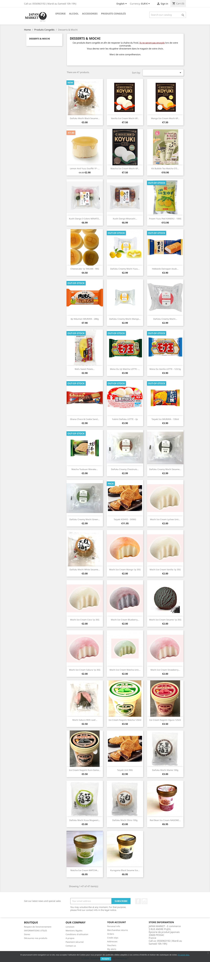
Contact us (71, 945)
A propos (70, 938)
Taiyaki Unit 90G (125, 770)
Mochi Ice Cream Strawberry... (165, 669)
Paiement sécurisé (75, 942)
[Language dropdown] (122, 4)
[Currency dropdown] (146, 4)
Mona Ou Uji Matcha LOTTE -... (125, 369)
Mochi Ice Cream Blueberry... (125, 619)
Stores (27, 934)
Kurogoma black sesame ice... (125, 870)
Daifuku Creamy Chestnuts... (125, 469)
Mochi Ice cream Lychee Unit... (165, 519)
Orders (110, 933)
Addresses (112, 941)
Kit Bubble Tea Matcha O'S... (165, 168)
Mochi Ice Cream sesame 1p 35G (165, 619)
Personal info (113, 926)
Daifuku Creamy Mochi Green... (84, 519)
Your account (116, 922)
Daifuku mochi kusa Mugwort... (84, 820)
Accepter (106, 958)
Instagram (144, 901)
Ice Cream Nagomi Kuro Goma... (84, 770)
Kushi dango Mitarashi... (125, 218)
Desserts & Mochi (39, 38)
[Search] (167, 15)
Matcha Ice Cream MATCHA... (84, 870)
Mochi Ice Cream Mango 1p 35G (125, 569)
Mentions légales (74, 930)
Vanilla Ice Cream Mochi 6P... (125, 118)
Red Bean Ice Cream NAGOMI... (165, 820)
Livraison (70, 926)
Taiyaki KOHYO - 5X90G (125, 519)
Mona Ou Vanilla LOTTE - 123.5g (165, 369)
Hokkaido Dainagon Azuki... (165, 268)
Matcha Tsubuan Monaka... (84, 469)
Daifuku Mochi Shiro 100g (125, 820)
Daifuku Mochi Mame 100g (165, 770)
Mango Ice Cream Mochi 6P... (165, 118)
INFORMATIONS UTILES (35, 930)
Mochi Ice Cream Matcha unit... (125, 669)
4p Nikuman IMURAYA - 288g (85, 318)
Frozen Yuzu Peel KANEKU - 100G (165, 218)
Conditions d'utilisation (77, 934)
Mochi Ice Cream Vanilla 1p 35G (165, 569)
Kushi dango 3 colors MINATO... (84, 218)
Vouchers (111, 945)
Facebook (138, 901)
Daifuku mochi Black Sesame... (85, 118)
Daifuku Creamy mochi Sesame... (165, 469)
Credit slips (112, 937)
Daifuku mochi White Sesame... (85, 569)
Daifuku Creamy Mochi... (165, 318)
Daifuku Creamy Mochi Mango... (125, 318)
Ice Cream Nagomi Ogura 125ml (165, 720)
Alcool (74, 13)
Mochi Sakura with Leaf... (84, 720)
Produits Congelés (113, 13)
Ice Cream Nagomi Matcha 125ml (125, 720)
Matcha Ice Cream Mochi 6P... (125, 168)
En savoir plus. (184, 955)
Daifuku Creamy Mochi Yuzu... (125, 268)
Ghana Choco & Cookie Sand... (84, 419)
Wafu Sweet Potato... (85, 369)
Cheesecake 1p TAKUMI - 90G (84, 268)
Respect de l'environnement (37, 926)
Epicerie (60, 13)
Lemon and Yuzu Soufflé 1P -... (85, 168)
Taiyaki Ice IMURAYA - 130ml (165, 419)
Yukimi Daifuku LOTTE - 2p (125, 419)
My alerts (111, 949)
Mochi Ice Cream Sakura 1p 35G (84, 669)
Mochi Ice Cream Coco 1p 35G (84, 619)
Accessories (90, 13)
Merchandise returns (117, 930)
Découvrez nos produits (35, 938)
